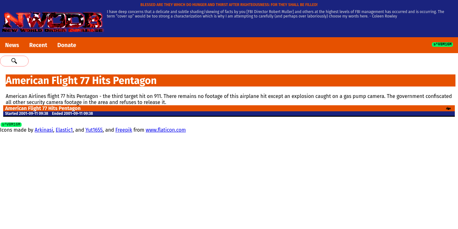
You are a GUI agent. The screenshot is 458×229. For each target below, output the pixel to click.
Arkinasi (44, 131)
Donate (66, 45)
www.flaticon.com (166, 131)
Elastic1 (64, 131)
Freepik (123, 131)
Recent (38, 45)
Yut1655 (94, 131)
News (12, 45)
